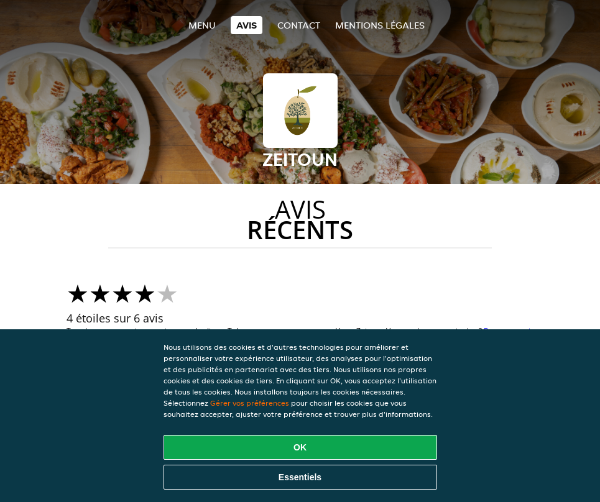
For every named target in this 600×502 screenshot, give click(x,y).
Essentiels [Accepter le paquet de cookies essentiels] (300, 477)
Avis (246, 25)
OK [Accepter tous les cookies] (300, 447)
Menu (202, 25)
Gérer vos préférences (249, 403)
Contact (298, 25)
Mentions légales (380, 25)
